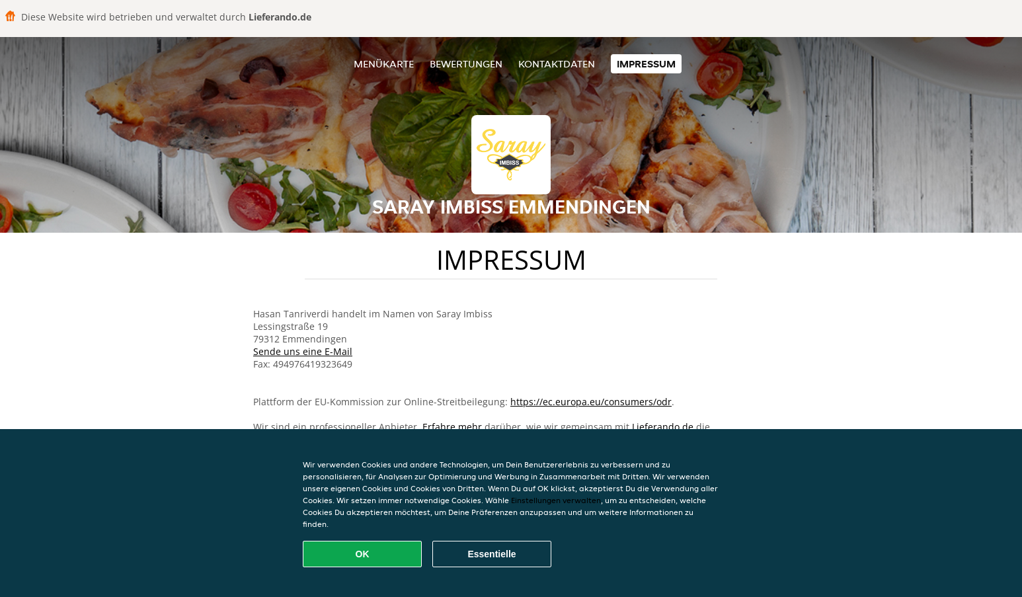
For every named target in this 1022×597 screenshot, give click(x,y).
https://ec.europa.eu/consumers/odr (591, 401)
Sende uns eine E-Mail (302, 351)
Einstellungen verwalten (556, 500)
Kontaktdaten (556, 64)
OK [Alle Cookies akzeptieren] (363, 554)
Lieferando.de (662, 426)
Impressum (646, 64)
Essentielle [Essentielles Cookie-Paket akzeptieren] (491, 554)
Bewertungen (466, 64)
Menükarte (384, 64)
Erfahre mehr (452, 426)
